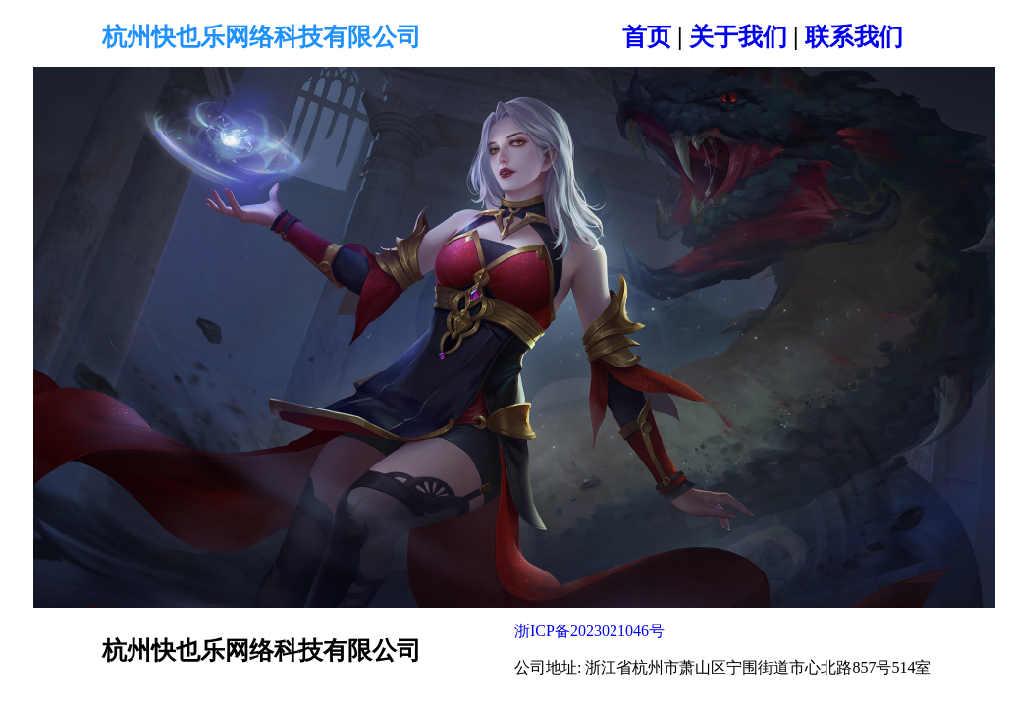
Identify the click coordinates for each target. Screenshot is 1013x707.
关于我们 (738, 37)
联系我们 (854, 37)
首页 (646, 37)
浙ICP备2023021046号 (589, 631)
